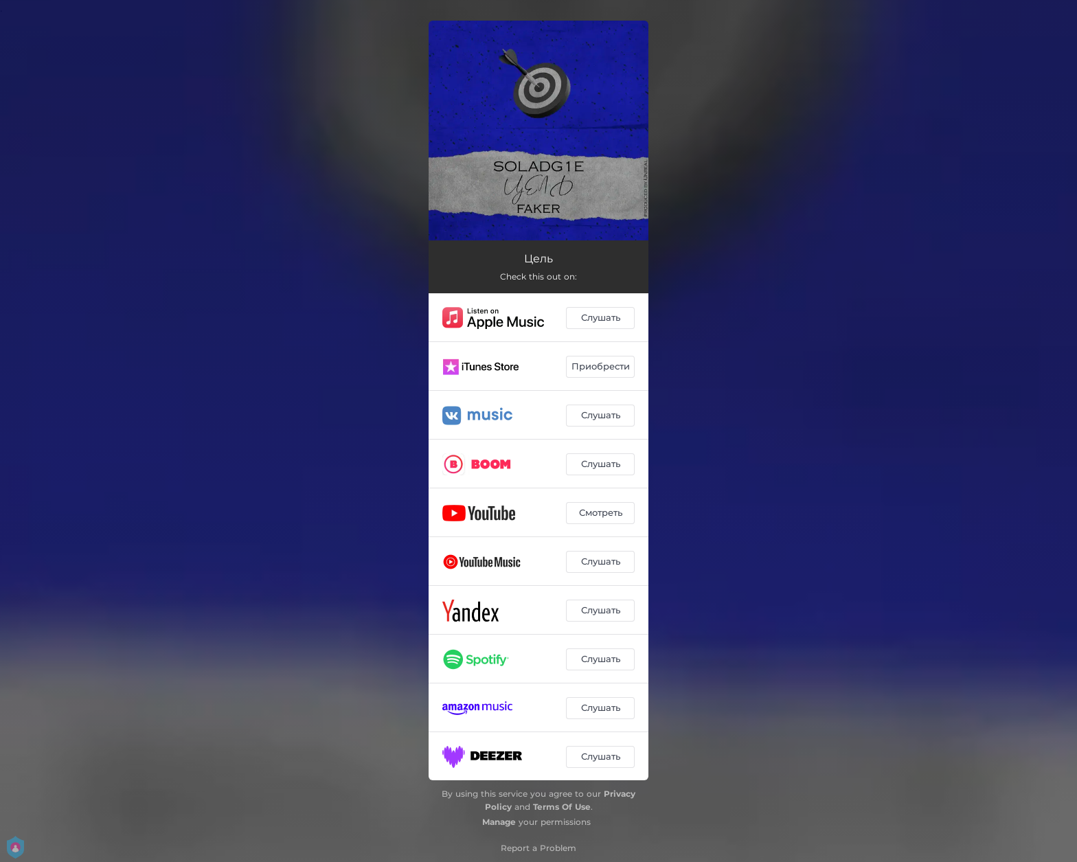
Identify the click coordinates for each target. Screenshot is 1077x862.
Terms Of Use (562, 807)
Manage (499, 822)
